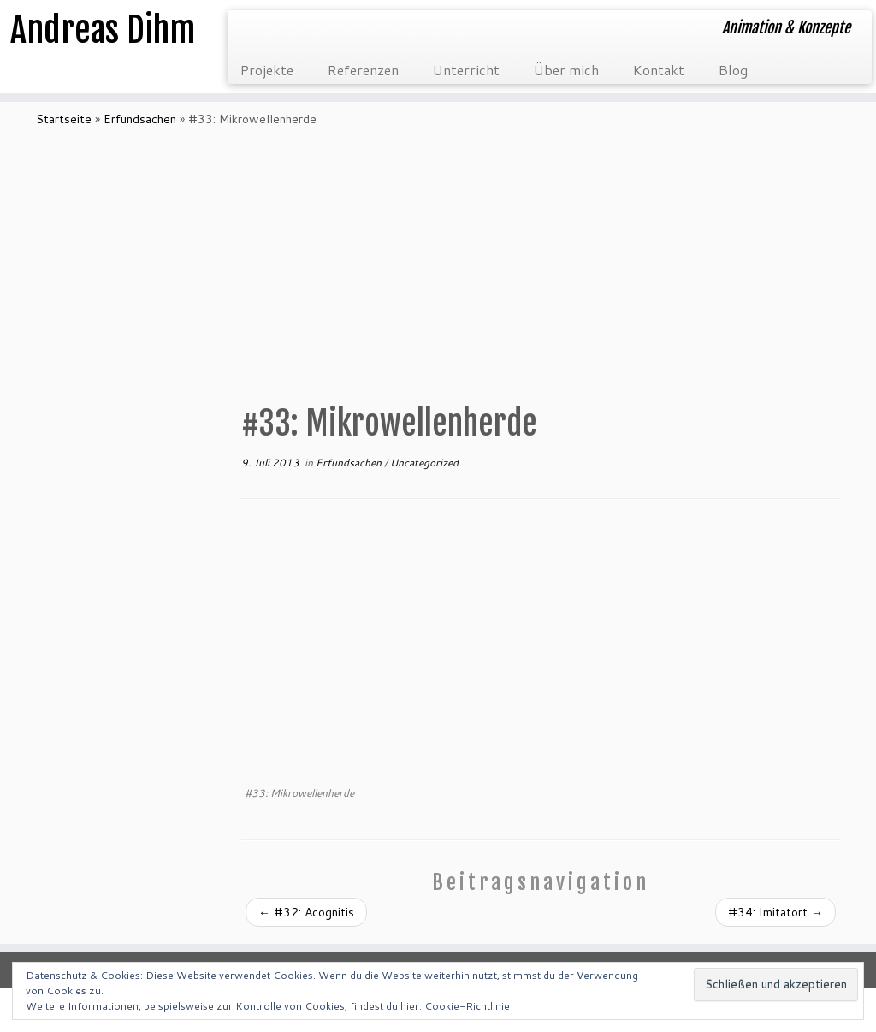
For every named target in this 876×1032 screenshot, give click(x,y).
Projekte (266, 70)
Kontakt (658, 70)
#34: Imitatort (775, 912)
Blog (733, 70)
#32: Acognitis (306, 912)
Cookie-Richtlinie (467, 1006)
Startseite (64, 119)
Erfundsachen (140, 119)
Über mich (566, 70)
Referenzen (363, 70)
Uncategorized (424, 462)
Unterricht (466, 70)
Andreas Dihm (102, 29)
